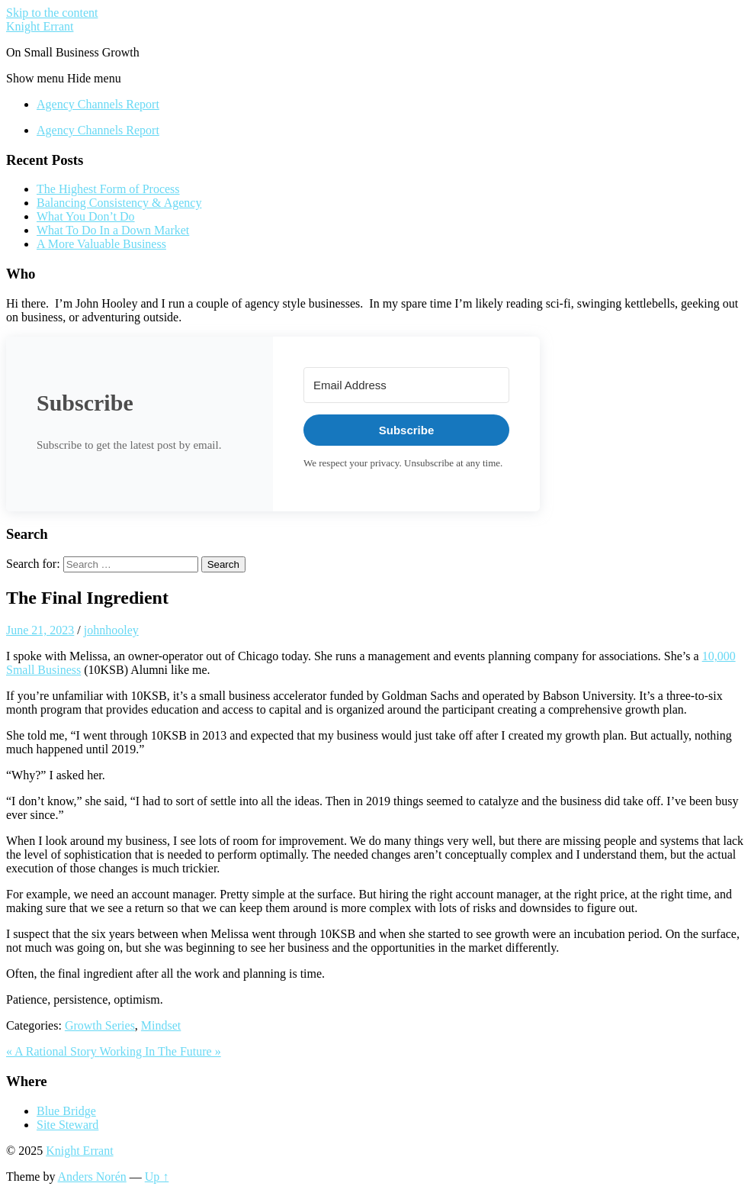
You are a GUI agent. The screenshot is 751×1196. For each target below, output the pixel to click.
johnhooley (111, 630)
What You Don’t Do (86, 216)
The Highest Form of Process (108, 188)
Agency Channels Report (98, 104)
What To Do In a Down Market (113, 230)
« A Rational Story (52, 1051)
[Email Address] (406, 385)
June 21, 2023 (40, 630)
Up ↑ (157, 1176)
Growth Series (100, 1025)
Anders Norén (92, 1176)
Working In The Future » (159, 1051)
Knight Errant (39, 26)
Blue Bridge (66, 1110)
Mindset (161, 1025)
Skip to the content (52, 12)
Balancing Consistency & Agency (119, 202)
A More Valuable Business (101, 243)
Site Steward (67, 1124)
